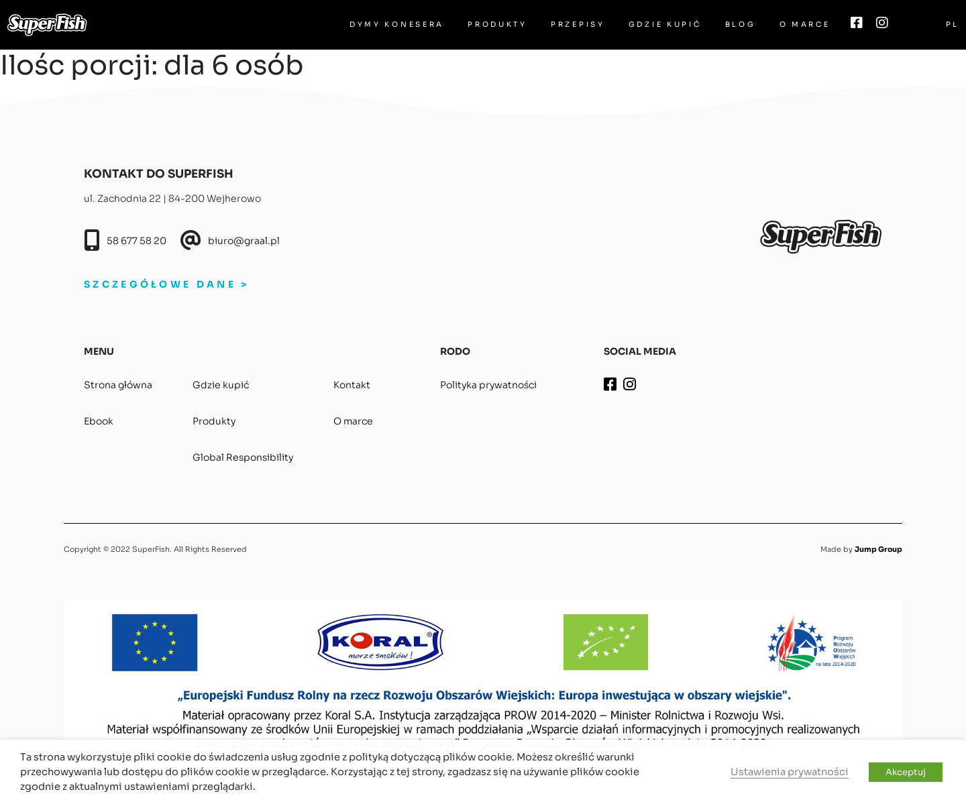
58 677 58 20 (136, 241)
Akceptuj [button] (905, 772)
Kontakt (351, 385)
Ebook (98, 421)
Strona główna (118, 385)
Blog (740, 24)
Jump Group (878, 549)
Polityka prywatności (488, 385)
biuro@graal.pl (244, 241)
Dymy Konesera (397, 24)
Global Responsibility (243, 457)
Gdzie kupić (665, 24)
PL (952, 24)
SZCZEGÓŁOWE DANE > (166, 284)
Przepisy (578, 24)
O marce (805, 24)
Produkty (497, 24)
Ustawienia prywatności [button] (790, 772)
